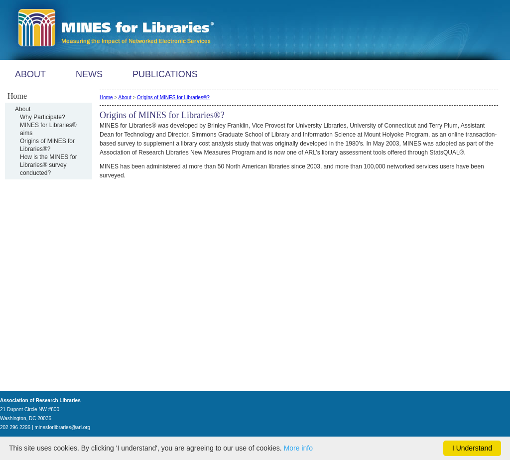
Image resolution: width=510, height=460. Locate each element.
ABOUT (30, 74)
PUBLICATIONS (165, 74)
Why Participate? (42, 117)
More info (298, 448)
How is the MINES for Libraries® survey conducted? (48, 164)
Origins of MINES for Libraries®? (173, 97)
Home (106, 97)
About (22, 109)
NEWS (89, 74)
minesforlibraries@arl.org (62, 427)
